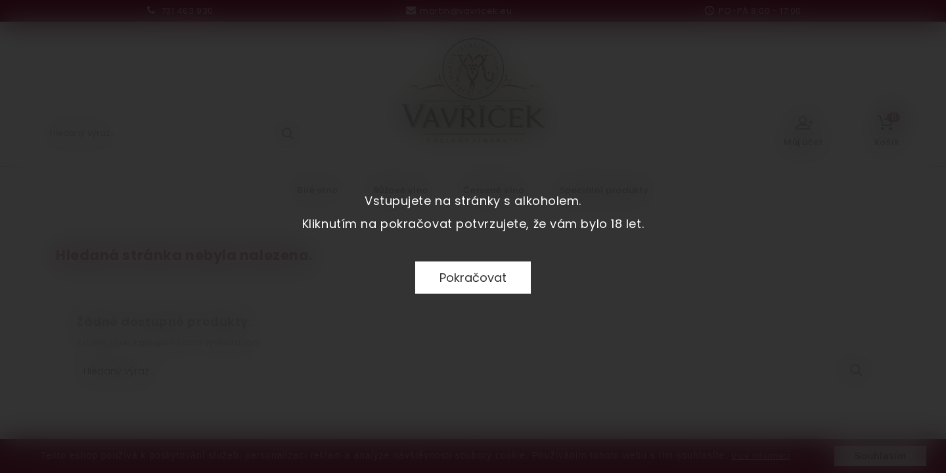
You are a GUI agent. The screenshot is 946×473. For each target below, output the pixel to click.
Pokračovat (473, 277)
